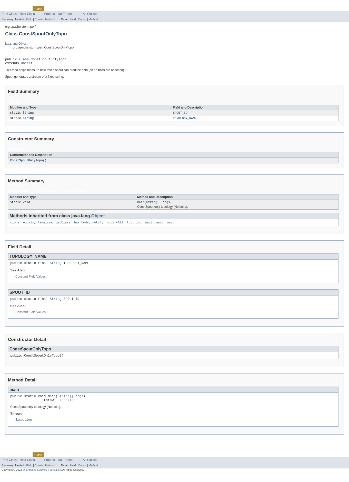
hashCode (81, 226)
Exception (66, 407)
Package (24, 9)
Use (49, 9)
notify (97, 226)
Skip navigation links (14, 4)
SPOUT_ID (180, 115)
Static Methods (47, 193)
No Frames (65, 14)
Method (49, 19)
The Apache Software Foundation (42, 477)
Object (27, 64)
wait (148, 226)
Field (29, 19)
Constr (39, 19)
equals (28, 226)
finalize (45, 226)
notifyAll (115, 226)
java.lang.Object (16, 43)
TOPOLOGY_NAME (184, 120)
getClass (63, 226)
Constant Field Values (30, 280)
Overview (8, 9)
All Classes (90, 14)
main (140, 205)
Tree (58, 9)
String (28, 115)
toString (134, 226)
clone (14, 226)
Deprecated (73, 9)
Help (98, 9)
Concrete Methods (79, 193)
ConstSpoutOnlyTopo (26, 163)
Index (88, 9)
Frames (49, 14)
